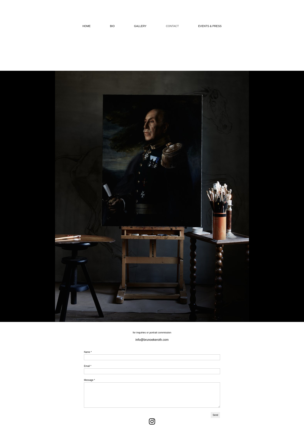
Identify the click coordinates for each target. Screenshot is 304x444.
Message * (89, 380)
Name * (88, 352)
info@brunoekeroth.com (152, 339)
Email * (87, 366)
